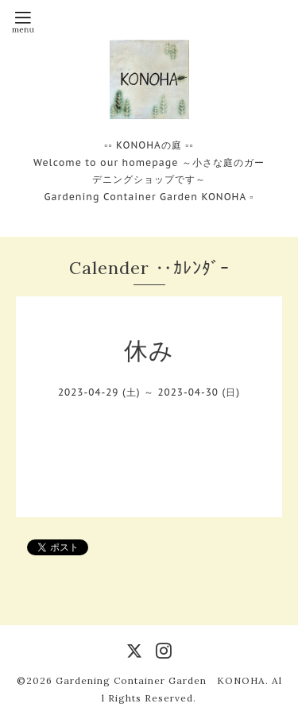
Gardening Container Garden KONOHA (160, 680)
